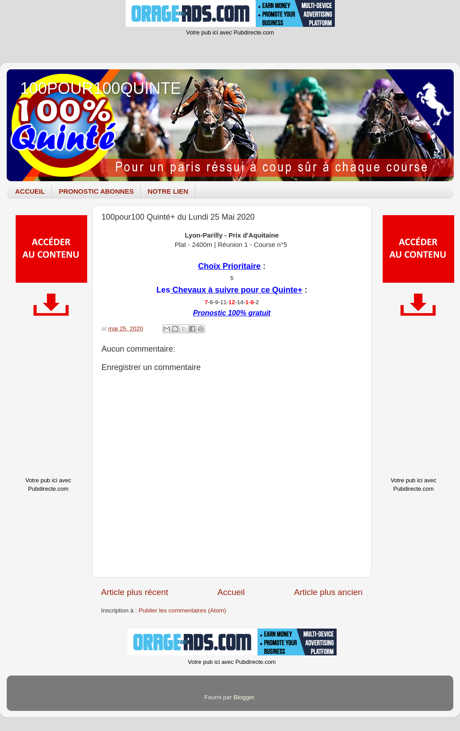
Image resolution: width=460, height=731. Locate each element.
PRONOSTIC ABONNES (96, 191)
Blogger (243, 697)
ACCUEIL (30, 191)
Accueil (231, 592)
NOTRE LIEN (168, 191)
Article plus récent (134, 592)
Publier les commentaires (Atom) (182, 610)
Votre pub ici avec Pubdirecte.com (230, 32)
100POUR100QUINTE (100, 88)
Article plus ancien (328, 592)
